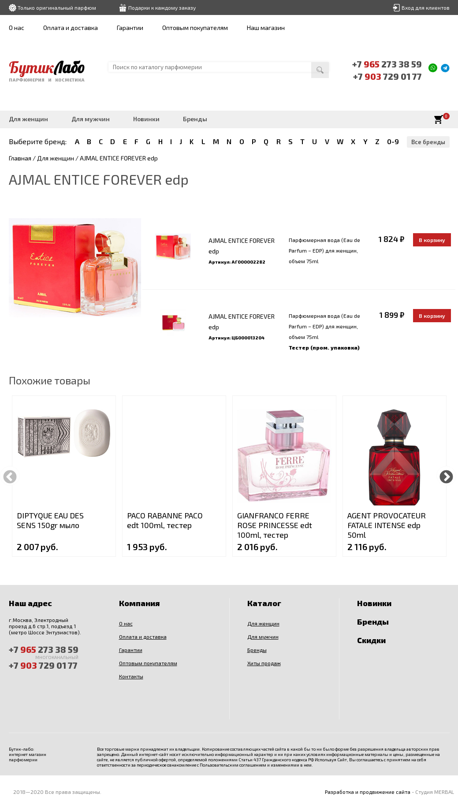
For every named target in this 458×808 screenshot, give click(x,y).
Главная (20, 158)
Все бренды (428, 141)
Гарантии (130, 27)
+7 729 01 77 (387, 76)
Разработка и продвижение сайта (367, 792)
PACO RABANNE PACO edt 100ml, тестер (165, 520)
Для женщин (28, 119)
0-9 (393, 141)
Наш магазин (266, 27)
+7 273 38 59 (387, 64)
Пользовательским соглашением (233, 764)
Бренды (195, 119)
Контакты (131, 676)
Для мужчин (90, 119)
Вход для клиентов (426, 7)
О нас (16, 27)
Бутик (47, 67)
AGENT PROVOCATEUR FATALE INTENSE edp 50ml (386, 525)
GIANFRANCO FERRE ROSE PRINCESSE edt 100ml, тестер (274, 525)
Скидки (371, 640)
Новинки (146, 119)
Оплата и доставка (70, 27)
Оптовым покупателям (195, 27)
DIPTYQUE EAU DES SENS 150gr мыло (50, 520)
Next (446, 476)
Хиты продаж (264, 663)
